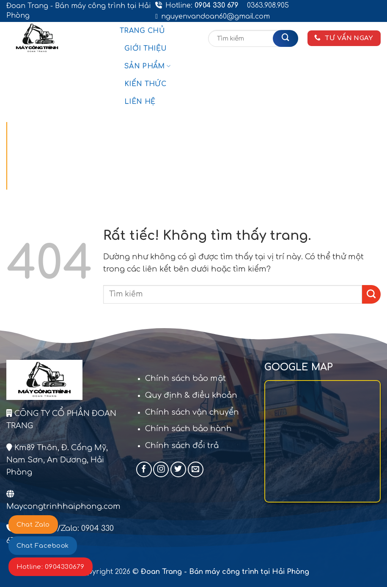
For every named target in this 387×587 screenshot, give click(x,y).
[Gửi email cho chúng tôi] (195, 469)
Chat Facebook (42, 545)
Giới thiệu (145, 48)
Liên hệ (139, 102)
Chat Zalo (33, 524)
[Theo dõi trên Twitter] (178, 469)
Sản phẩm (147, 66)
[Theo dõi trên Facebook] (144, 469)
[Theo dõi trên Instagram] (161, 469)
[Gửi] (285, 38)
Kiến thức (145, 84)
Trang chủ (142, 31)
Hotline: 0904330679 (50, 567)
